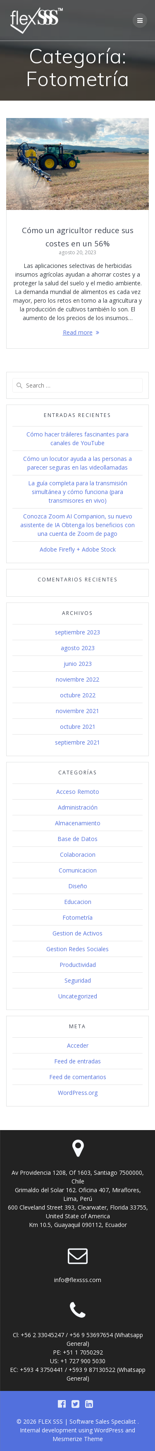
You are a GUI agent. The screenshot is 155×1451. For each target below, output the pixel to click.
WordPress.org (78, 1093)
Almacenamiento (77, 823)
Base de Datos (77, 839)
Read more (78, 332)
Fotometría (77, 917)
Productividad (78, 965)
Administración (78, 807)
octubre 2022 (77, 695)
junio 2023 (78, 664)
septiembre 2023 (77, 632)
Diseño (77, 886)
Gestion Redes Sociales (77, 949)
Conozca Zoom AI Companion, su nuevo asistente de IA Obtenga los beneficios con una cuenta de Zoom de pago (77, 524)
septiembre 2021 (77, 742)
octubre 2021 (77, 726)
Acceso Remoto (77, 791)
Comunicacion (78, 870)
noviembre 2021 (77, 711)
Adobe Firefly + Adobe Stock (78, 549)
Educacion (77, 902)
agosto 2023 (78, 648)
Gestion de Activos (77, 933)
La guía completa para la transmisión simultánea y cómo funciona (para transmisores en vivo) (77, 491)
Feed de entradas (77, 1061)
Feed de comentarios (77, 1077)
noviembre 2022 (77, 679)
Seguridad (77, 980)
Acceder (77, 1045)
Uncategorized (77, 996)
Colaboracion (77, 854)
